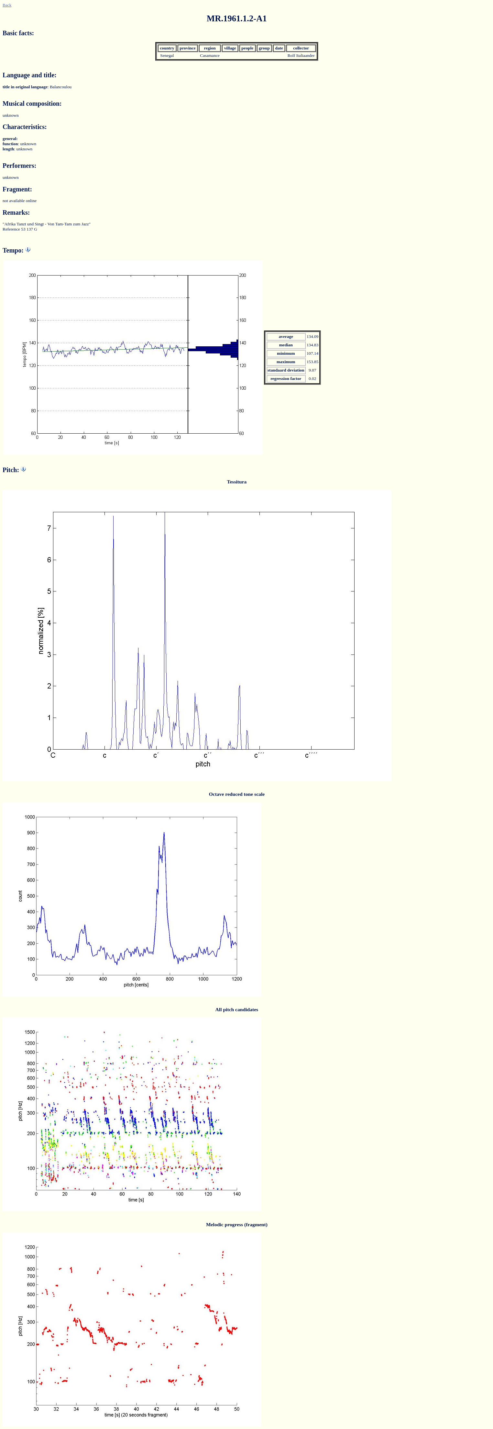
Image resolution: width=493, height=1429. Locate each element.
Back (7, 5)
